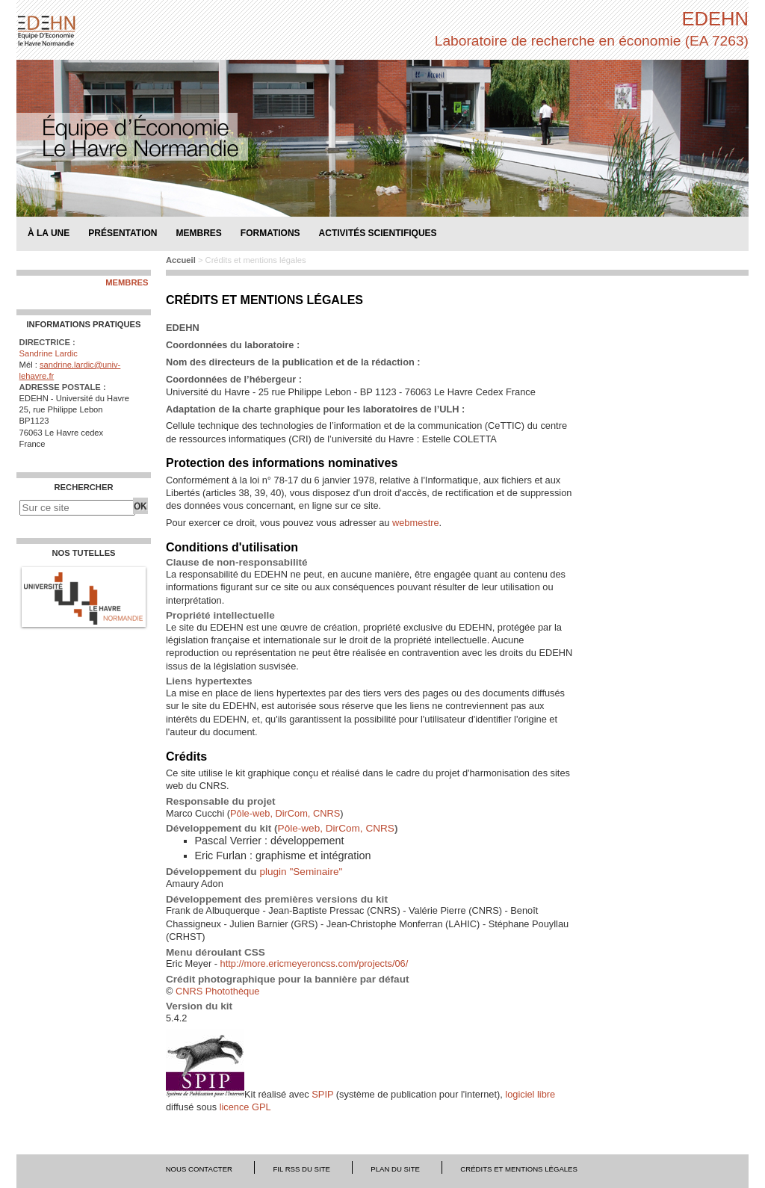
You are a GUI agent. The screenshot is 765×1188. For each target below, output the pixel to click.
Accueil (181, 260)
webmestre (415, 522)
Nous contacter (199, 1169)
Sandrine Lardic (48, 353)
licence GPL (245, 1107)
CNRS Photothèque (217, 991)
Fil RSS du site (301, 1169)
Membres (126, 283)
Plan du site (395, 1169)
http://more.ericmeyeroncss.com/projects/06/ (314, 963)
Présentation (122, 233)
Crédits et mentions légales (518, 1169)
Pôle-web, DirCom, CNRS (285, 813)
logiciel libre (530, 1094)
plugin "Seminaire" (300, 871)
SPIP (322, 1094)
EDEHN (715, 18)
